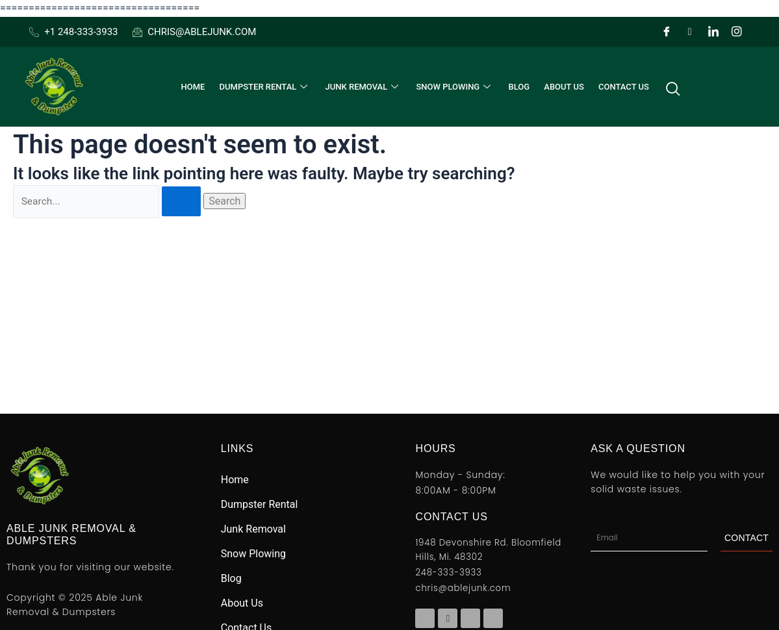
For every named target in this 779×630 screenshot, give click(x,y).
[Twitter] (690, 32)
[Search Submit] (183, 202)
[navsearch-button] (667, 87)
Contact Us (618, 87)
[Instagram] (737, 32)
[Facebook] (666, 32)
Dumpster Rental (267, 87)
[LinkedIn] (713, 32)
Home (197, 87)
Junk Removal (364, 87)
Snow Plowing (454, 87)
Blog (517, 87)
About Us (561, 87)
